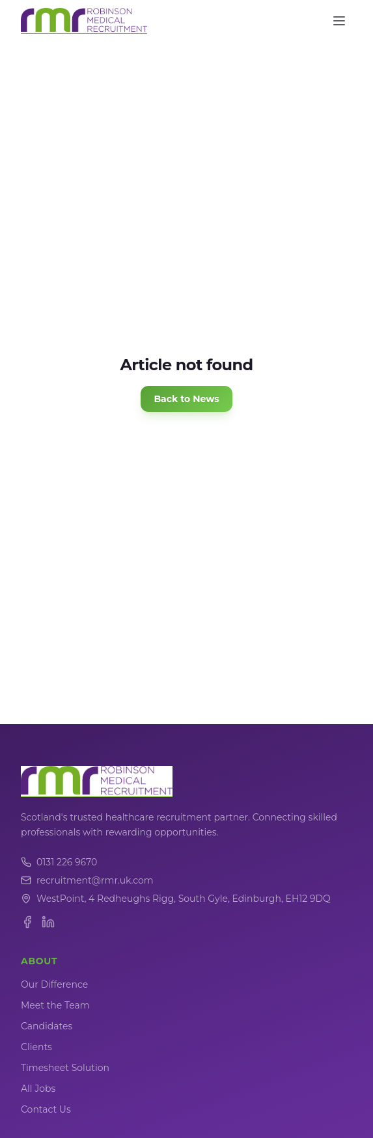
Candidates (46, 1026)
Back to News (186, 399)
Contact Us (46, 1109)
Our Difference (54, 984)
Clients (36, 1047)
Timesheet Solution (65, 1068)
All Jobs (38, 1088)
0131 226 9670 (59, 862)
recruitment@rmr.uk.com (87, 880)
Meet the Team (55, 1005)
